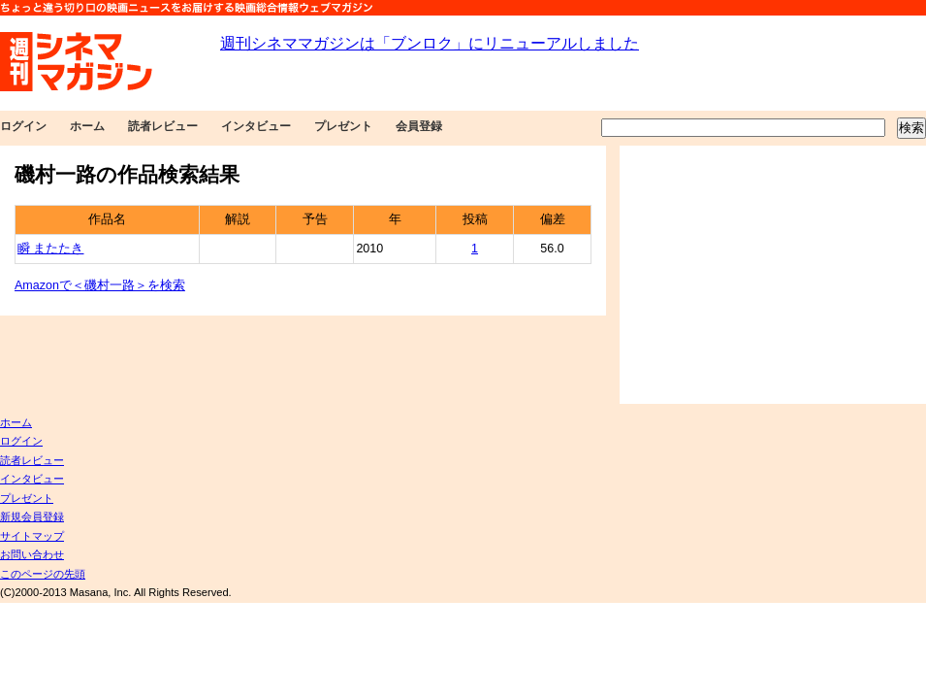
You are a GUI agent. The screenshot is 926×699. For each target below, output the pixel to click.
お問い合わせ (32, 554)
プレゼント (343, 126)
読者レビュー (163, 126)
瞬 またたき (50, 248)
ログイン (23, 126)
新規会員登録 (32, 516)
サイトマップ (32, 536)
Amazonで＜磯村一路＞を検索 (100, 285)
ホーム (87, 126)
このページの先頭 (42, 574)
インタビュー (256, 126)
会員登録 (419, 126)
